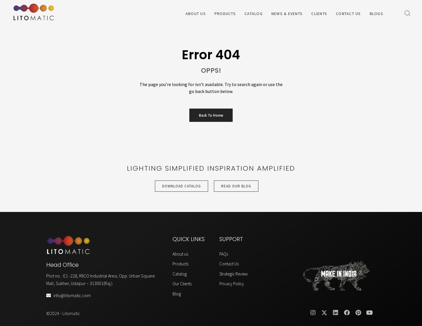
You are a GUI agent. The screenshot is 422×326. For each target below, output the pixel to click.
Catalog (254, 13)
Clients (319, 13)
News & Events (287, 13)
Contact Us (348, 13)
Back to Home (211, 115)
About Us (196, 13)
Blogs (376, 13)
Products (225, 13)
